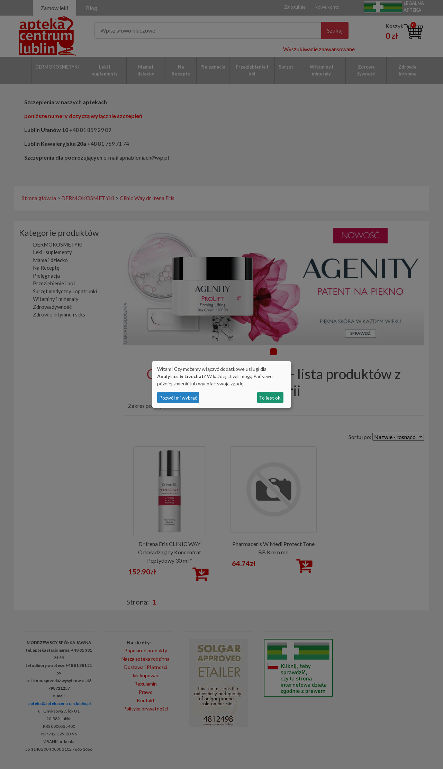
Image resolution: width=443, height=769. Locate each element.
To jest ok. (270, 398)
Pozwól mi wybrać (178, 398)
